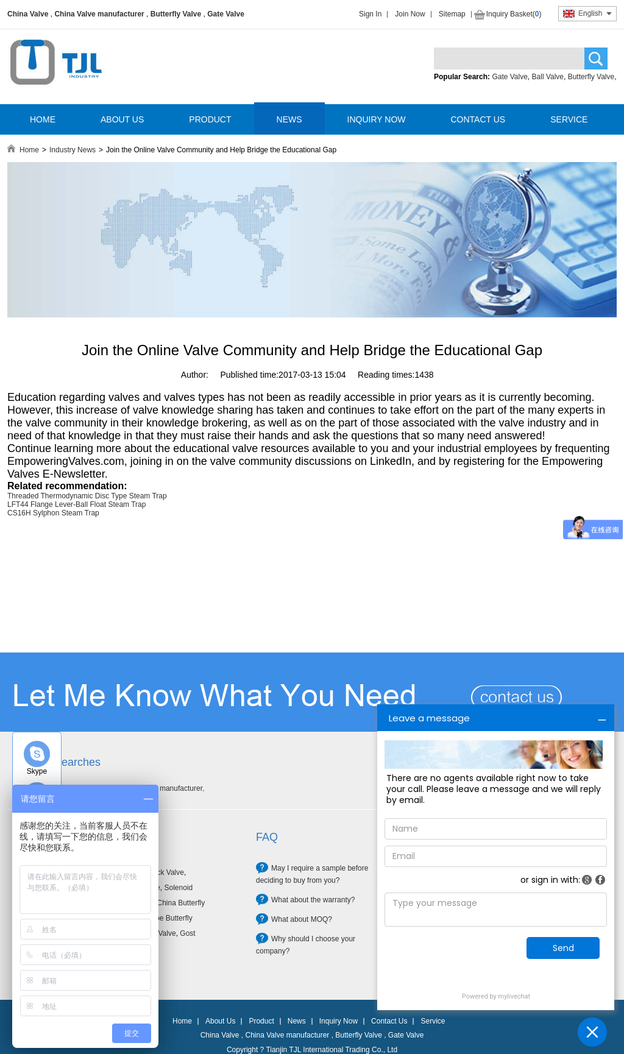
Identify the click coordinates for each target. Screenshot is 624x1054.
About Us (220, 1021)
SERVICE (568, 119)
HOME (42, 119)
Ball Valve (548, 77)
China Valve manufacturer (99, 14)
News (297, 1021)
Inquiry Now (338, 1021)
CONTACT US (477, 119)
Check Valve (163, 872)
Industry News (72, 150)
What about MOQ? (301, 919)
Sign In (370, 14)
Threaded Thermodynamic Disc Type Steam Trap (87, 496)
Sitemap (452, 14)
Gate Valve (225, 14)
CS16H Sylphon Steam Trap (53, 513)
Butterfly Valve (176, 14)
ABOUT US (122, 119)
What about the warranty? (313, 900)
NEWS (289, 119)
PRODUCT (210, 119)
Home (29, 150)
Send (563, 948)
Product (261, 1021)
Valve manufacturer (171, 788)
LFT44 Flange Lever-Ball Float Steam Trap (76, 504)
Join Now (410, 14)
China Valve (27, 14)
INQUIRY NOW (376, 119)
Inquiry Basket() (514, 14)
